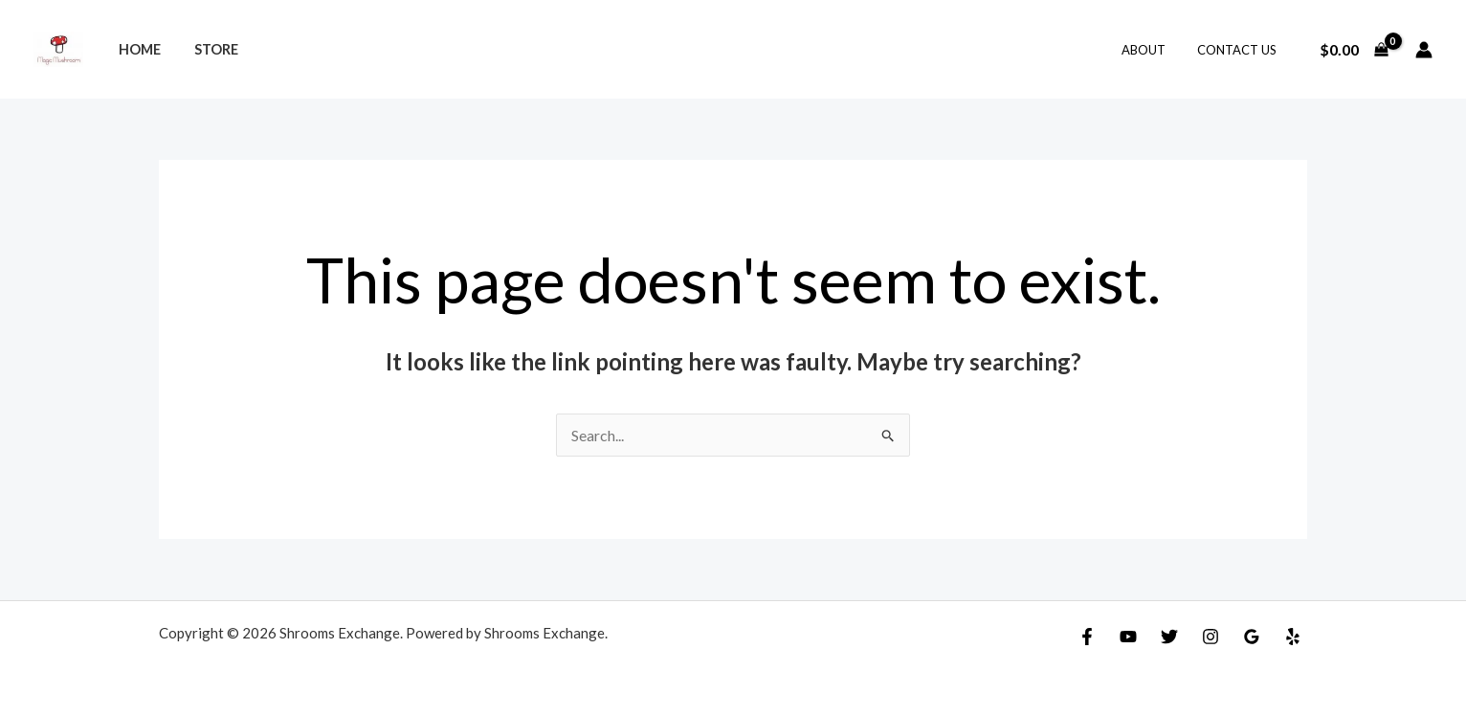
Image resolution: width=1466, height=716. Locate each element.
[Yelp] (1292, 636)
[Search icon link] (732, 49)
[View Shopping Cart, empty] (1353, 50)
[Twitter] (1169, 636)
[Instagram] (1210, 636)
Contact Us (1239, 49)
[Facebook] (1087, 636)
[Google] (1251, 636)
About (1153, 49)
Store (208, 49)
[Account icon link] (1424, 49)
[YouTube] (1128, 636)
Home (137, 49)
